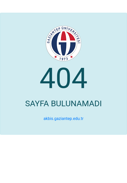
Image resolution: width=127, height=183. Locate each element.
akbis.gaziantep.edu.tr (63, 118)
